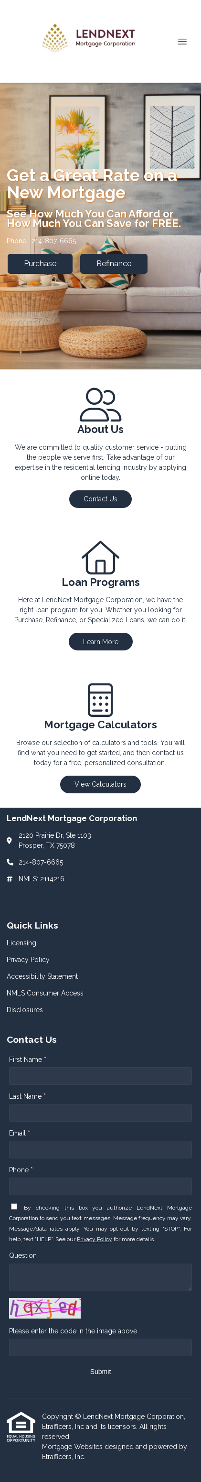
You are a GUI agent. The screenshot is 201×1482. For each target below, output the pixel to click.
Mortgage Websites (73, 1446)
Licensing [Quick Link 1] (21, 943)
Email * (19, 1133)
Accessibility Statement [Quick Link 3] (42, 976)
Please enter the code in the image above (73, 1331)
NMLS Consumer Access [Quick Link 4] (45, 993)
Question (23, 1255)
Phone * (21, 1170)
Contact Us (100, 499)
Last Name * (27, 1096)
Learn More (100, 642)
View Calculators (100, 784)
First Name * (27, 1059)
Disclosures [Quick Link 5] (25, 1010)
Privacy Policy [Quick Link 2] (28, 959)
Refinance (113, 263)
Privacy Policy (94, 1239)
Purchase (40, 263)
